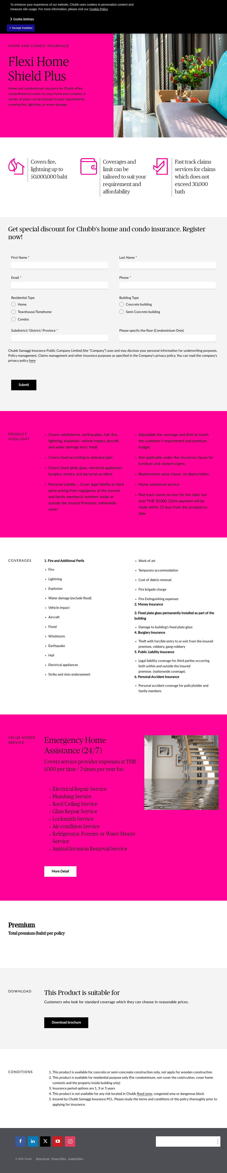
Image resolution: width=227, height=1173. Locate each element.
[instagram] (70, 1141)
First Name (19, 257)
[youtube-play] (58, 1141)
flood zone (144, 1093)
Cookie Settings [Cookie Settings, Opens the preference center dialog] (23, 19)
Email (15, 277)
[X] (45, 1141)
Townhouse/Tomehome (32, 311)
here (32, 360)
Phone (124, 277)
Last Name (127, 257)
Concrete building (136, 304)
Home (20, 304)
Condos (21, 319)
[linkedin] (33, 1141)
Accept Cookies (22, 27)
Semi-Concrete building (141, 311)
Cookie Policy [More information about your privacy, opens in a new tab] (99, 9)
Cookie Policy (75, 1158)
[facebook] (20, 1141)
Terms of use (42, 1158)
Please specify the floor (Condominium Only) (151, 330)
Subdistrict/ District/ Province (33, 330)
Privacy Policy (58, 1158)
